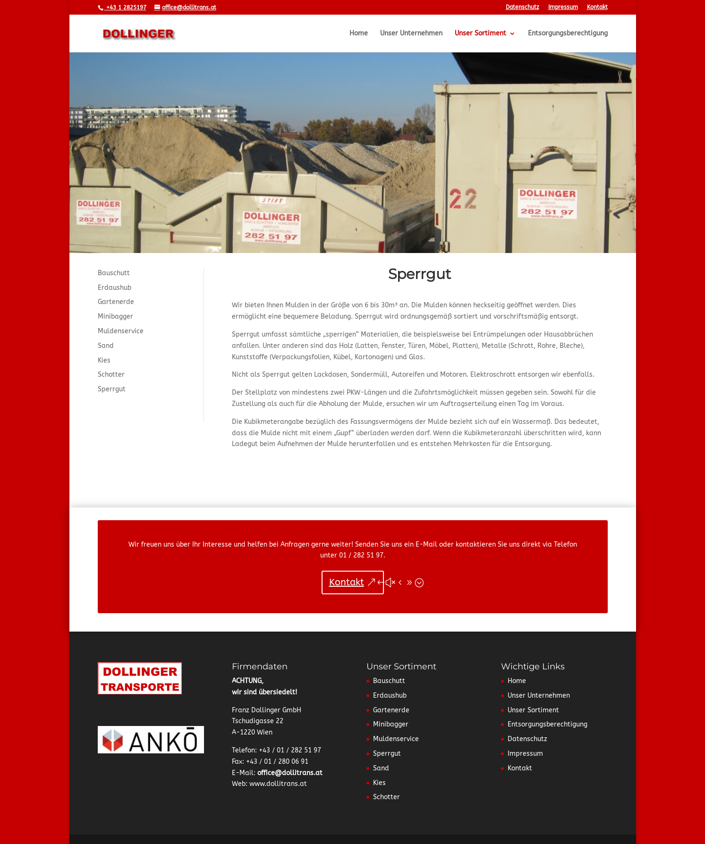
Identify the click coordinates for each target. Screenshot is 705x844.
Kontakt (597, 7)
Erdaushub (114, 288)
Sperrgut (112, 389)
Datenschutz (522, 7)
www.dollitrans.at (278, 784)
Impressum (563, 7)
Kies (104, 360)
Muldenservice (121, 331)
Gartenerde (116, 302)
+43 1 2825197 (125, 7)
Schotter (111, 375)
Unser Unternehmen (411, 33)
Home (358, 33)
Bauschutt (114, 273)
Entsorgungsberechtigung (568, 33)
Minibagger (115, 316)
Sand (106, 346)
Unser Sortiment (480, 33)
